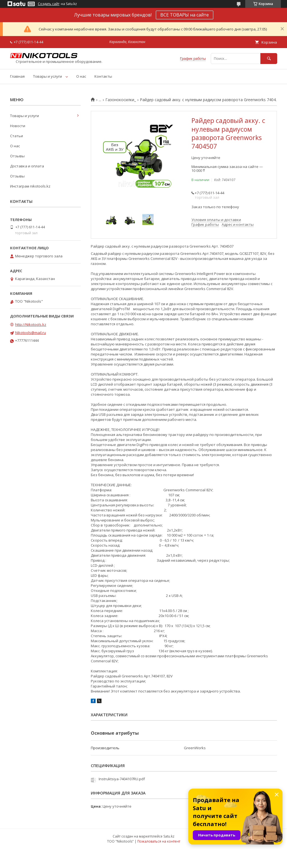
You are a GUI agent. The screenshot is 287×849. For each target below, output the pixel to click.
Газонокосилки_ (120, 100)
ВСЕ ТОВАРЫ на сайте (184, 15)
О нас (81, 76)
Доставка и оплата (27, 166)
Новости (17, 125)
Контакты (103, 76)
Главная (17, 76)
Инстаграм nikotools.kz (30, 186)
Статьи (16, 135)
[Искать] (268, 58)
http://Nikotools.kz (30, 324)
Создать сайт (48, 4)
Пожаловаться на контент (158, 841)
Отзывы (17, 155)
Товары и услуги (47, 76)
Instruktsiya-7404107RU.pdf (122, 779)
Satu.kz (168, 836)
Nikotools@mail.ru (30, 332)
